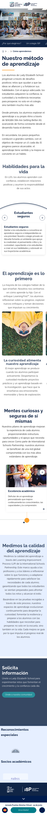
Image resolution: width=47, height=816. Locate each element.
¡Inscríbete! (23, 810)
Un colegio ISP (33, 43)
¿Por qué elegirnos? (11, 43)
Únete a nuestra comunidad (18, 705)
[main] (23, 412)
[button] (5, 810)
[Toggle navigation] (42, 810)
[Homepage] (5, 51)
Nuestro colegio (10, 51)
